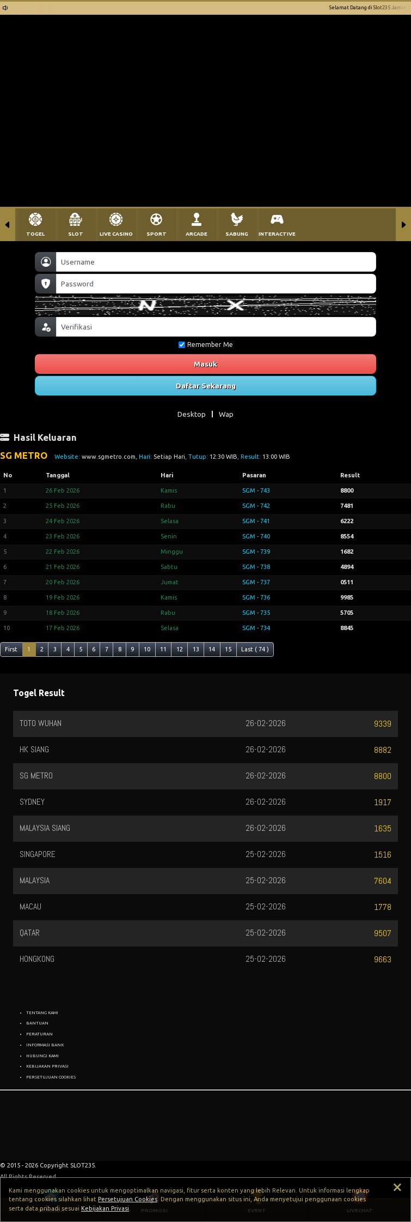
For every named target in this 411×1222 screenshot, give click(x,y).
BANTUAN (37, 1023)
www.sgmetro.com (109, 456)
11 (163, 649)
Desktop (191, 414)
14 (211, 649)
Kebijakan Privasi (105, 1208)
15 (228, 649)
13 (196, 649)
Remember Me (206, 344)
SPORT (156, 234)
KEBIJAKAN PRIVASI (47, 1066)
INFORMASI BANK (45, 1045)
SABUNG (236, 234)
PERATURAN (39, 1034)
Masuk (205, 364)
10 (147, 649)
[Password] (216, 283)
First (11, 649)
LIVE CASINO (116, 234)
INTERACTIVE (277, 234)
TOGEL (35, 234)
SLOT (75, 234)
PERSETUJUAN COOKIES (51, 1077)
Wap (226, 414)
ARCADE (196, 234)
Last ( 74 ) (255, 649)
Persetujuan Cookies (127, 1199)
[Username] (216, 262)
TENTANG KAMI (42, 1012)
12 (179, 649)
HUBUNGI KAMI (42, 1055)
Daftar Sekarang (206, 385)
